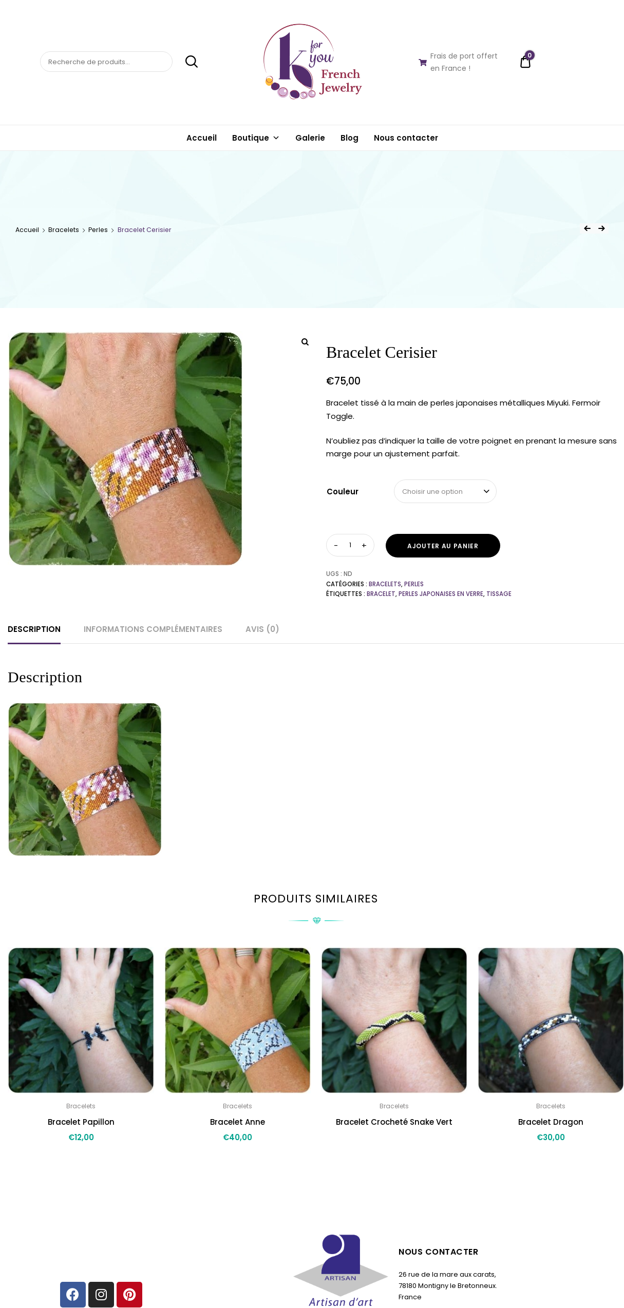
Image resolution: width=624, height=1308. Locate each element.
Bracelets (63, 229)
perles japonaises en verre (441, 594)
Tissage (499, 594)
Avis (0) (262, 629)
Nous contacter (406, 137)
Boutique (256, 137)
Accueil (201, 137)
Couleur (342, 491)
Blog (349, 137)
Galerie (310, 137)
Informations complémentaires (153, 629)
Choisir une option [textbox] (432, 491)
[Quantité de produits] (350, 545)
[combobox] (445, 491)
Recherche (186, 61)
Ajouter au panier (443, 546)
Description (34, 629)
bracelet (381, 594)
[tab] (34, 629)
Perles (98, 229)
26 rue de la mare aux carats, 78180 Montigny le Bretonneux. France (448, 1285)
